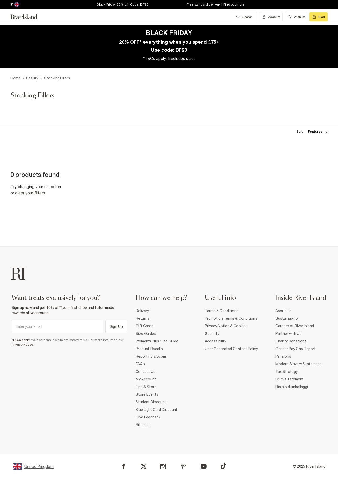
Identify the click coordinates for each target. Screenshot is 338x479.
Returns (142, 318)
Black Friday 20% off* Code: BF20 (122, 4)
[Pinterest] (183, 466)
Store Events (147, 394)
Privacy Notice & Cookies (226, 326)
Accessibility (215, 341)
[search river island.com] (244, 17)
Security (212, 333)
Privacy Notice (22, 344)
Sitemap (143, 425)
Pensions (283, 356)
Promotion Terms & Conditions (231, 318)
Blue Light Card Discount (157, 409)
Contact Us (146, 371)
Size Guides (146, 333)
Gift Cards (144, 326)
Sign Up (116, 326)
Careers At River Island (294, 326)
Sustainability (287, 318)
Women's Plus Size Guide (157, 341)
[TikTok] (223, 466)
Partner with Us (288, 333)
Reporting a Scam (151, 356)
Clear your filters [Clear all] (30, 192)
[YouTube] (203, 466)
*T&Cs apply (21, 340)
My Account (146, 379)
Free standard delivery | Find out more (216, 4)
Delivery (142, 311)
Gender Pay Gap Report (295, 349)
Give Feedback (148, 417)
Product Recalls (149, 349)
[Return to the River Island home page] (27, 17)
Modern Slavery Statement (298, 364)
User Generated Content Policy (231, 349)
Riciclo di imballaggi (291, 387)
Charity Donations (291, 341)
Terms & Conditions (222, 311)
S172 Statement (289, 379)
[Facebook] (123, 466)
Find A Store (146, 387)
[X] (143, 466)
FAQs (140, 364)
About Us (283, 311)
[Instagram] (163, 466)
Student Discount (151, 402)
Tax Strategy (286, 371)
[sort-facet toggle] (310, 131)
